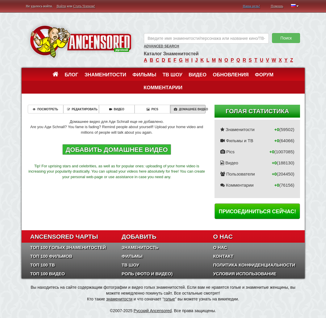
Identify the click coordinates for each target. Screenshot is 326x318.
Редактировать (82, 109)
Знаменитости (105, 75)
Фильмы (144, 75)
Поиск (286, 38)
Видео (197, 75)
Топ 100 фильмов (51, 256)
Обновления (231, 75)
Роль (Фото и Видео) (147, 273)
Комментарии (163, 87)
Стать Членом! (84, 6)
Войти (61, 6)
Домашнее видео (190, 109)
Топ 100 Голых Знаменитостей (68, 247)
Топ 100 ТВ (42, 264)
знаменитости (119, 299)
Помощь (277, 6)
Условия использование (244, 273)
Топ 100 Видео (47, 273)
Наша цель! (251, 6)
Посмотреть (45, 109)
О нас (220, 247)
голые (169, 299)
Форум (264, 75)
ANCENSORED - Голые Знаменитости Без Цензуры (80, 42)
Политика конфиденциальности (254, 264)
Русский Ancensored (153, 310)
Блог (72, 75)
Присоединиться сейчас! (257, 211)
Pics (152, 109)
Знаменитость (140, 247)
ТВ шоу (172, 75)
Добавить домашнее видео (117, 149)
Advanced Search (161, 46)
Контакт (223, 256)
